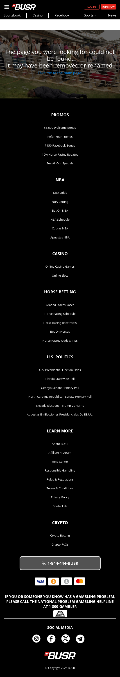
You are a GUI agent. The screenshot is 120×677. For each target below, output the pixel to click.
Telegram (82, 639)
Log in (91, 6)
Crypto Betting (60, 535)
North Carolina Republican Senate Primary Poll (60, 397)
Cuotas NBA (60, 228)
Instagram (38, 639)
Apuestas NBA (60, 237)
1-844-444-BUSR (60, 563)
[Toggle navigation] (6, 6)
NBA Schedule (60, 219)
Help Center (60, 462)
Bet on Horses (60, 331)
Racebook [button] (61, 15)
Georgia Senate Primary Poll (60, 388)
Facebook (52, 639)
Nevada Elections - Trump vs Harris (60, 406)
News (112, 15)
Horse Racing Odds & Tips (60, 340)
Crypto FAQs (60, 544)
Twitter (67, 639)
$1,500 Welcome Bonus (60, 128)
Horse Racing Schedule (60, 314)
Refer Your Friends (59, 137)
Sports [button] (88, 15)
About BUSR (60, 444)
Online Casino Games (60, 266)
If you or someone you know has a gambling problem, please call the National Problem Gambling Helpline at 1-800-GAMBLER (60, 605)
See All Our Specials (60, 163)
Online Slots (60, 275)
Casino (38, 15)
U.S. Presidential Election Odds (60, 370)
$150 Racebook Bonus (60, 145)
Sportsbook (12, 15)
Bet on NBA (60, 210)
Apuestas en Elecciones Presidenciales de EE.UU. (60, 414)
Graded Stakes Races (60, 305)
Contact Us (60, 506)
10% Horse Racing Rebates (60, 154)
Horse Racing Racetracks (60, 323)
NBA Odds (60, 193)
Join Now (108, 6)
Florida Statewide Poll (60, 379)
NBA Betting (60, 202)
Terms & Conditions (60, 488)
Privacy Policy (60, 497)
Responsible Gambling (60, 470)
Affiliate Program (60, 453)
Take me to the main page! (60, 72)
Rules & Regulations (60, 479)
